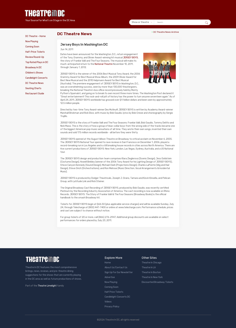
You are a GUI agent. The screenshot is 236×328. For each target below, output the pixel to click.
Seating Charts (33, 88)
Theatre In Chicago (152, 262)
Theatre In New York (152, 277)
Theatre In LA (149, 267)
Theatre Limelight (47, 285)
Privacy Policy (112, 306)
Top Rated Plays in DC (36, 62)
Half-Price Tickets (35, 51)
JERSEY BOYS (130, 57)
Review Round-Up (34, 57)
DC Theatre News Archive (166, 32)
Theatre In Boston (151, 272)
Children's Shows (34, 72)
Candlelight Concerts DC (117, 296)
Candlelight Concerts (36, 78)
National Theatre (104, 64)
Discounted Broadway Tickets (157, 282)
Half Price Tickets (114, 292)
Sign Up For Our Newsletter (119, 272)
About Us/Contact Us (116, 267)
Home (108, 262)
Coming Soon (32, 46)
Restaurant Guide (34, 93)
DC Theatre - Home (35, 36)
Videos (108, 301)
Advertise (110, 277)
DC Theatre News (34, 83)
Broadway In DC (33, 67)
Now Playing (31, 41)
